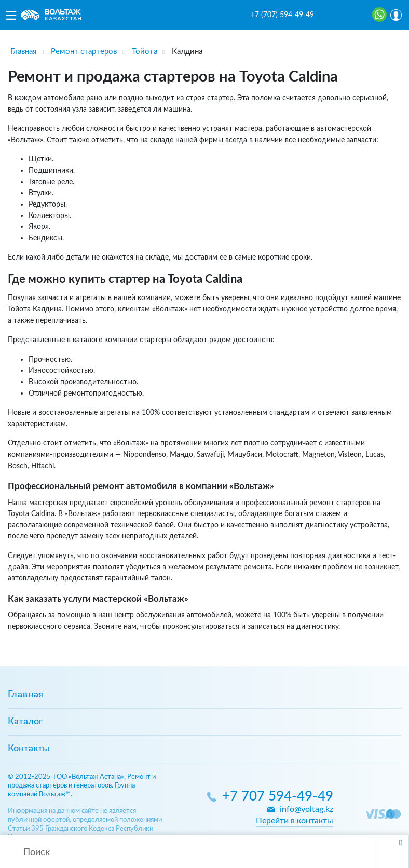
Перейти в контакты (294, 821)
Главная (26, 694)
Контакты (28, 748)
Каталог (25, 721)
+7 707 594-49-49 (277, 796)
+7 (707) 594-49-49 (282, 15)
